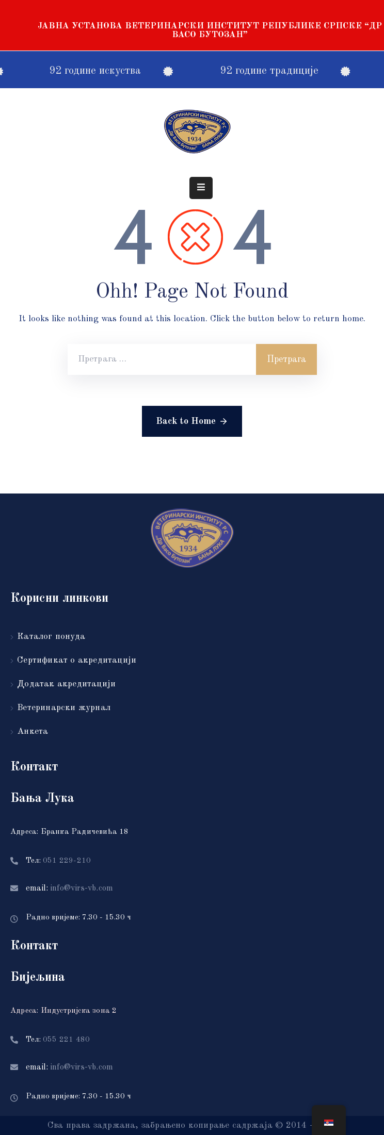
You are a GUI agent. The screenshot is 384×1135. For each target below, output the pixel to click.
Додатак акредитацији (66, 684)
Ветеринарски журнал (63, 707)
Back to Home (192, 421)
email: (69, 888)
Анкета (32, 731)
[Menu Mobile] (201, 188)
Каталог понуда (51, 636)
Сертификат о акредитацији (76, 660)
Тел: (58, 861)
